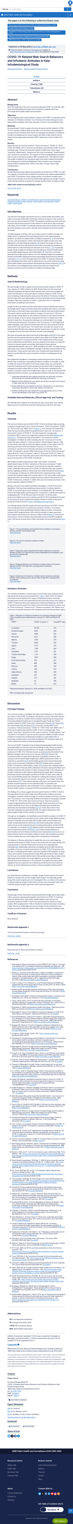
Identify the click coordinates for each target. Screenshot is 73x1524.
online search (17, 204)
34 (40, 808)
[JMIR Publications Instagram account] (55, 1493)
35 (35, 823)
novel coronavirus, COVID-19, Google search (23, 200)
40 (31, 828)
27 (33, 726)
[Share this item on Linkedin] (18, 1436)
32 (37, 808)
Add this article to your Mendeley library (22, 1418)
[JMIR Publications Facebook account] (45, 1493)
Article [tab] (36, 77)
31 (20, 782)
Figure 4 (50, 515)
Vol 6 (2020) (44, 47)
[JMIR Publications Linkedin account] (49, 1493)
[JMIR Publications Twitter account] (42, 1493)
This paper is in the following (33, 21)
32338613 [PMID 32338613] (15, 1394)
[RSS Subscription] (58, 1493)
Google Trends (44, 200)
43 (51, 832)
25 (62, 724)
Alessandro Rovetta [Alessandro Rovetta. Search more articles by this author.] (15, 69)
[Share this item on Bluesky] (9, 1436)
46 (17, 847)
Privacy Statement (15, 1493)
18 (60, 264)
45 (53, 832)
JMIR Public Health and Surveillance (17, 15)
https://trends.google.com (48, 1034)
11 (50, 248)
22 (53, 335)
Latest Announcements (47, 1465)
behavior (29, 202)
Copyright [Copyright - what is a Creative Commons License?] (13, 1345)
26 (22, 726)
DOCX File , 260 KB (14, 936)
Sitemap (11, 1500)
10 (38, 243)
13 (53, 248)
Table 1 (42, 596)
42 (37, 830)
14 (18, 259)
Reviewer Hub (13, 1472)
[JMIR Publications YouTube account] (52, 1493)
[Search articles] (67, 9)
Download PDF (14, 1426)
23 (51, 724)
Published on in (32, 47)
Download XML (28, 1426)
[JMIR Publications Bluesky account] (39, 1493)
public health (37, 202)
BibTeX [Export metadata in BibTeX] (10, 1412)
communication (48, 202)
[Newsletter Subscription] (52, 1509)
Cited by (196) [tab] (36, 85)
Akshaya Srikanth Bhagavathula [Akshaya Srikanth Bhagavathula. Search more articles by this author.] (36, 69)
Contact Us (12, 1496)
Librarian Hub (13, 1476)
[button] (70, 2)
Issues (41, 1476)
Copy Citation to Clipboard (17, 1400)
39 (37, 823)
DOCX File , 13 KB (14, 954)
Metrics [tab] (36, 92)
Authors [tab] (36, 81)
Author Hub (12, 1465)
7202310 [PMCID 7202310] (16, 1396)
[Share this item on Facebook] (15, 1436)
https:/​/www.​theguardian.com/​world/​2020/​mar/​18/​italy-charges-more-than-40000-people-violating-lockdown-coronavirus (38, 1182)
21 (62, 264)
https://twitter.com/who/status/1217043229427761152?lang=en (35, 1300)
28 (46, 754)
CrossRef (37, 980)
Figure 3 (31, 502)
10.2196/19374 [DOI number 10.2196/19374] (15, 1391)
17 (20, 259)
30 (40, 763)
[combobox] (37, 9)
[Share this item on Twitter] (12, 1436)
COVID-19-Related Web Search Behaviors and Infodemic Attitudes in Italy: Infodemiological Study (35, 61)
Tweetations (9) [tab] (36, 88)
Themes (41, 1472)
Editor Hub (12, 1469)
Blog (40, 1479)
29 (26, 761)
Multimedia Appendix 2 (45, 502)
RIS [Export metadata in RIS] (9, 1415)
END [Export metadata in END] (9, 1409)
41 (35, 830)
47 (50, 849)
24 (53, 724)
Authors (41, 1469)
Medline (44, 980)
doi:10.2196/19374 (14, 189)
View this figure (15, 533)
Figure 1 (37, 429)
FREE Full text (27, 980)
